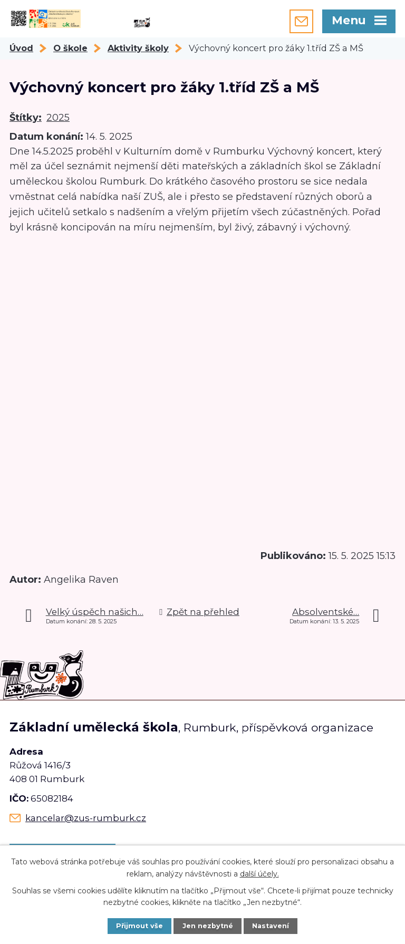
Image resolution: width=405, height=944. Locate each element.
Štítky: (25, 117)
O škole (70, 48)
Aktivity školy (138, 48)
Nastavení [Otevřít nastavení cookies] (270, 926)
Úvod (21, 48)
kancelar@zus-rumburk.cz (85, 818)
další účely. (259, 873)
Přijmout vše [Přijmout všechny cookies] (139, 926)
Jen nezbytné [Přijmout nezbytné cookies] (207, 926)
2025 (58, 117)
